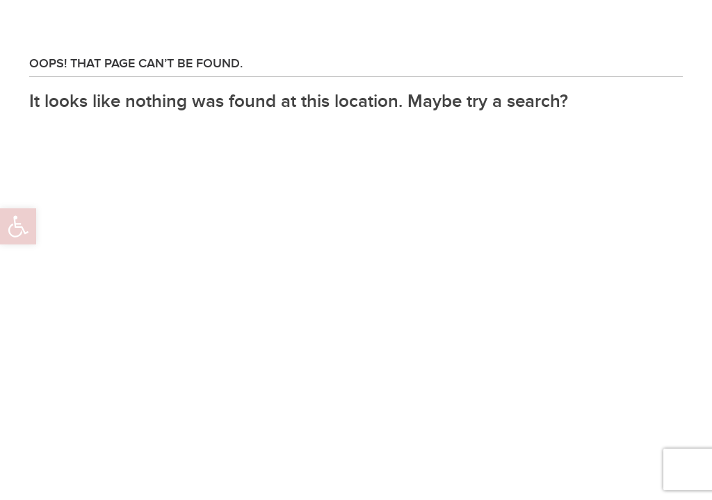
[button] (18, 226)
